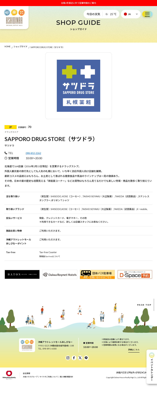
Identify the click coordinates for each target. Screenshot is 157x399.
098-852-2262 (34, 153)
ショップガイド (20, 47)
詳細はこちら (134, 349)
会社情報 (26, 374)
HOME (7, 47)
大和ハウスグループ (30, 377)
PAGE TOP (145, 305)
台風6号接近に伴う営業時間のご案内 (78, 3)
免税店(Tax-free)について (52, 256)
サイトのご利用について (49, 377)
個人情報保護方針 (66, 377)
